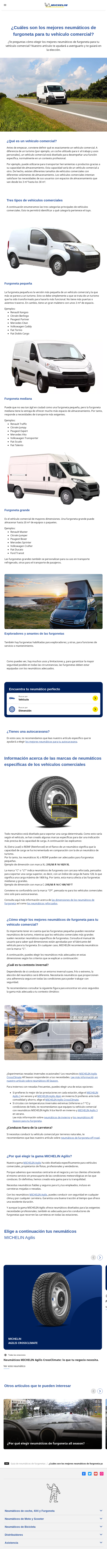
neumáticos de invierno (57, 1117)
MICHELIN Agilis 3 (88, 1110)
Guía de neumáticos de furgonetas (28, 1463)
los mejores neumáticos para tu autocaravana (51, 741)
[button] (53, 698)
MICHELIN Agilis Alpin (49, 1096)
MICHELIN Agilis (32, 1162)
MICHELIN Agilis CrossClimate (62, 1099)
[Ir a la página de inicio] (56, 5)
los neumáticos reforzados (42, 903)
